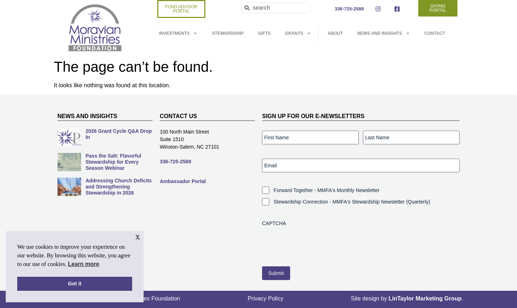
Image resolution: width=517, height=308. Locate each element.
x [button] (137, 236)
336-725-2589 (175, 161)
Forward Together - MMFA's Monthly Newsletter (326, 190)
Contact (434, 33)
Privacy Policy (266, 298)
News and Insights (383, 33)
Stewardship (227, 33)
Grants (298, 33)
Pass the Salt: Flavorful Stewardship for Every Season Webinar (113, 162)
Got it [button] (74, 283)
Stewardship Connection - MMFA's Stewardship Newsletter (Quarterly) (352, 202)
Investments (178, 33)
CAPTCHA (274, 223)
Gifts (264, 33)
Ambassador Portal (183, 181)
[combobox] (276, 8)
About (335, 33)
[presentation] (316, 244)
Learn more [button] (83, 264)
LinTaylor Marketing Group (424, 298)
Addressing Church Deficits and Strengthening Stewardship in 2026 (118, 187)
